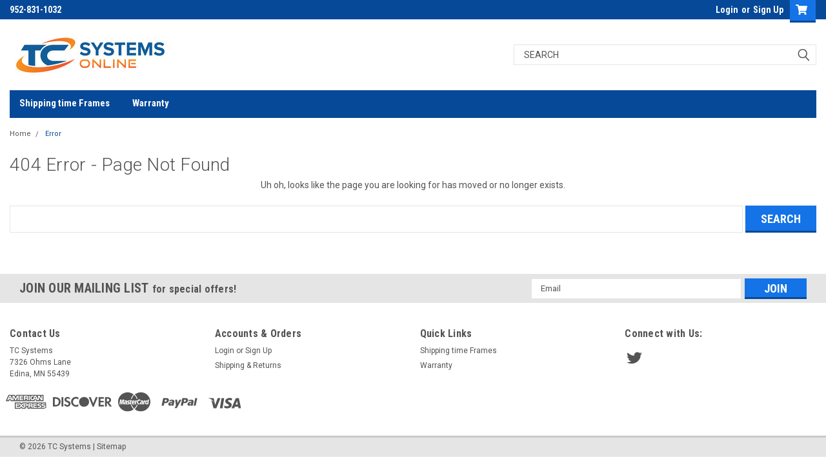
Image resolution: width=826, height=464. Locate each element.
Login (727, 10)
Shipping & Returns (248, 365)
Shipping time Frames (64, 103)
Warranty (150, 103)
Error (53, 134)
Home (20, 134)
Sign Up (768, 10)
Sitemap (111, 446)
